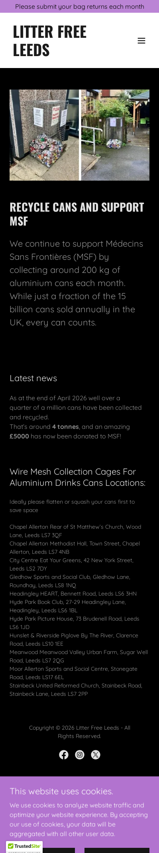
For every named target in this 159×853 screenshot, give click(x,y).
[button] (141, 41)
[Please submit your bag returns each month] (79, 6)
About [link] (79, 812)
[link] (58, 54)
